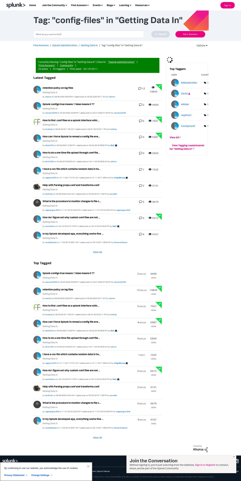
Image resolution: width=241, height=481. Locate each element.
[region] (46, 471)
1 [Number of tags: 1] (208, 82)
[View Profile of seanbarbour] (50, 226)
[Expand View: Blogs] (114, 5)
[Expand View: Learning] (130, 5)
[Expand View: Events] (101, 5)
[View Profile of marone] (48, 96)
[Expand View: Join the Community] (66, 5)
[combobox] (101, 34)
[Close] (88, 466)
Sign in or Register (205, 464)
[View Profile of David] (184, 93)
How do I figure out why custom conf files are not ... (71, 217)
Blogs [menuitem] (110, 5)
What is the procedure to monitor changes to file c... (72, 201)
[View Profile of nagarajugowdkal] (52, 210)
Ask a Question (190, 34)
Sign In (227, 5)
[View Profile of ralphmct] (186, 115)
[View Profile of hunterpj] (48, 129)
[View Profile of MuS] (112, 145)
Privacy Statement (14, 475)
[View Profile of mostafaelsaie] (51, 242)
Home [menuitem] (32, 5)
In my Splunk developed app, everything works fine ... (73, 233)
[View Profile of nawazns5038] (51, 113)
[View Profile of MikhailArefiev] (189, 82)
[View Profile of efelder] (185, 104)
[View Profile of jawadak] (113, 194)
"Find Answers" (46, 65)
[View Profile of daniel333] (49, 145)
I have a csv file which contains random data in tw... (72, 168)
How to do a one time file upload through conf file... (71, 152)
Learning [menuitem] (124, 5)
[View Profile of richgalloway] (119, 177)
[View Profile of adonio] (114, 161)
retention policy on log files (58, 87)
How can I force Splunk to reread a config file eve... (71, 136)
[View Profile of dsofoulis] (49, 194)
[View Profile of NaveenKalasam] (120, 242)
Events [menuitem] (97, 5)
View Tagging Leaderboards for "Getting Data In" (187, 147)
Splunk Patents (103, 471)
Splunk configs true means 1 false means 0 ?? (68, 104)
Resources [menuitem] (141, 5)
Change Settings (40, 475)
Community (66, 65)
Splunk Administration (64, 45)
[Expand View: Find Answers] (87, 5)
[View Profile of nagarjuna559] (50, 177)
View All (97, 252)
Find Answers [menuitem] (79, 5)
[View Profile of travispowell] (188, 125)
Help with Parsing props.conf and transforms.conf (71, 185)
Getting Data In (89, 45)
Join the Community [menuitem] (53, 5)
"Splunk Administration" (121, 61)
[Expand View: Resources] (148, 5)
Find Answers (41, 45)
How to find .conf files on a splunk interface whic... (71, 120)
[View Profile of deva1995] (49, 161)
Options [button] (199, 45)
